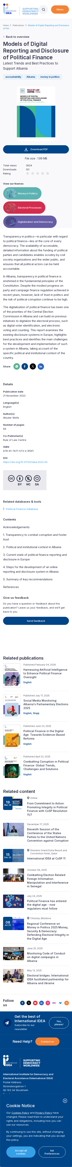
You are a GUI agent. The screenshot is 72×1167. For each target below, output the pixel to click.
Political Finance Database (22, 509)
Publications (18, 25)
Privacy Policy (43, 1112)
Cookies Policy (20, 1112)
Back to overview (17, 36)
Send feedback (36, 620)
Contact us (47, 1041)
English (27, 682)
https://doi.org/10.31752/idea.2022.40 (25, 462)
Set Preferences (52, 1152)
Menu (60, 9)
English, (28, 713)
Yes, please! (59, 1023)
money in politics (50, 76)
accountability (13, 76)
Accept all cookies (21, 1152)
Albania (30, 76)
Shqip (36, 713)
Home (6, 25)
